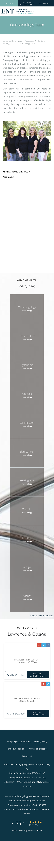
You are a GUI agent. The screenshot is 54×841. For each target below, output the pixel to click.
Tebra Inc (26, 741)
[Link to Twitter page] (43, 645)
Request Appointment (37, 674)
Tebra (39, 830)
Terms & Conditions (16, 748)
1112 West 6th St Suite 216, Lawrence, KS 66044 (27, 661)
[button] (27, 3)
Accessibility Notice (38, 748)
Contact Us (27, 756)
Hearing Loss (8, 43)
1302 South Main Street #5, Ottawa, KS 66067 (27, 699)
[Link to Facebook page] (48, 645)
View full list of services (41, 616)
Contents (42, 41)
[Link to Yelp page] (39, 645)
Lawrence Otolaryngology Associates (18, 41)
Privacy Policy (40, 741)
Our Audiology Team (26, 43)
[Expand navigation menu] (50, 11)
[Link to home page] (23, 11)
